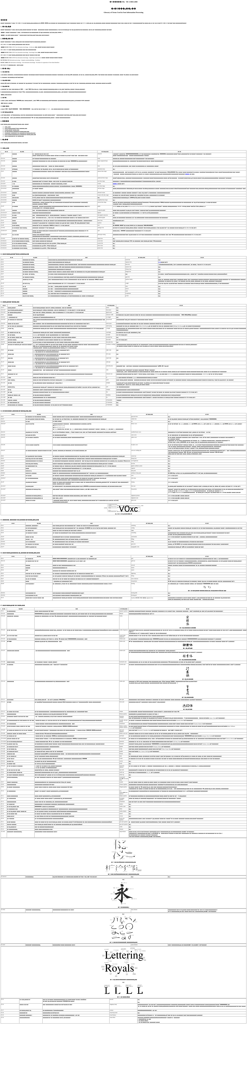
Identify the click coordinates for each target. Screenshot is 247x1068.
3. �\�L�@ (5, 68)
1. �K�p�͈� (6, 26)
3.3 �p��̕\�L (5, 86)
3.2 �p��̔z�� (5, 80)
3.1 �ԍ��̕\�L (5, 72)
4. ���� (5, 121)
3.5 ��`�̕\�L (5, 106)
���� (4, 20)
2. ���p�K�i (7, 38)
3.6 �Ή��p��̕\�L (7, 112)
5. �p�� (4, 139)
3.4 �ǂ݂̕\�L (4, 97)
